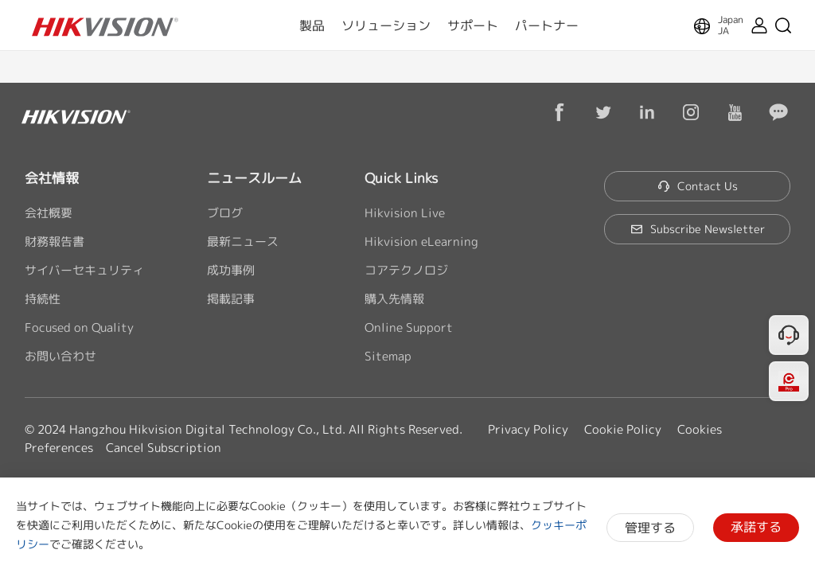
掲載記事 (231, 298)
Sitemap (388, 356)
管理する (650, 527)
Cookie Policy (622, 429)
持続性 (42, 298)
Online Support (409, 327)
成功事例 (231, 270)
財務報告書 (54, 241)
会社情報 (52, 178)
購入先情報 (394, 298)
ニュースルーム (254, 178)
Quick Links (401, 178)
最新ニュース (243, 241)
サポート (472, 25)
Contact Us (697, 185)
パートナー (547, 25)
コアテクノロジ (406, 270)
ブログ (225, 213)
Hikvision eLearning (421, 241)
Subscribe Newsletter (697, 228)
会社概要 (48, 213)
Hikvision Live (405, 213)
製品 (312, 25)
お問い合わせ (60, 356)
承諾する (756, 527)
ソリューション (386, 25)
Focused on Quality (79, 327)
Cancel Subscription (163, 447)
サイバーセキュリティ (84, 270)
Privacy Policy (528, 429)
